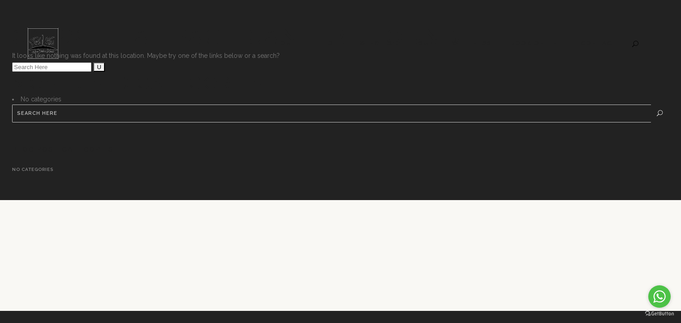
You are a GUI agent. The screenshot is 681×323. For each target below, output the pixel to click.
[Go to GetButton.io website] (659, 314)
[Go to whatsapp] (659, 296)
